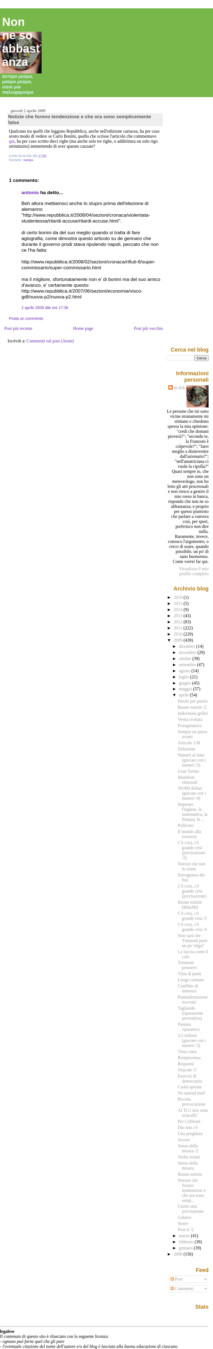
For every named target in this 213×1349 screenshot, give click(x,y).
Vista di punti (189, 973)
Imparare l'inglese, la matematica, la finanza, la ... (192, 812)
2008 (179, 1254)
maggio (186, 688)
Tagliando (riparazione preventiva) (190, 1013)
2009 (179, 640)
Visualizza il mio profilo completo (194, 571)
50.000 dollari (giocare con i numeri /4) (192, 793)
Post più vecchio (148, 328)
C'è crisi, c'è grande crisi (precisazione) (192, 891)
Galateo (184, 1217)
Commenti (182, 1288)
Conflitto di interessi (188, 988)
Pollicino (186, 825)
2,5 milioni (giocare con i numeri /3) (192, 1040)
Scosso (184, 1139)
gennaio (186, 1248)
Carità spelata (190, 1086)
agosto (185, 670)
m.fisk (179, 387)
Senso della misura (188, 1165)
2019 (179, 597)
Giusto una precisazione (191, 1209)
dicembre (187, 646)
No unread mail (191, 1093)
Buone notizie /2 (192, 707)
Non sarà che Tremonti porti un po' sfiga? (192, 940)
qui (11, 141)
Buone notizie (190, 1174)
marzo (185, 1235)
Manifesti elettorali (187, 780)
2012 (179, 621)
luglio (184, 676)
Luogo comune (191, 979)
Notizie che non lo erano (192, 866)
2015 (179, 603)
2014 (179, 609)
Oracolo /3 (187, 1070)
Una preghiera (190, 1133)
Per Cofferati (189, 1121)
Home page (83, 328)
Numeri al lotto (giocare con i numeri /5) (192, 760)
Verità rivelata (190, 719)
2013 (179, 615)
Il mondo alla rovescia (189, 834)
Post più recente (18, 328)
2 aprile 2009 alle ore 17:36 (44, 307)
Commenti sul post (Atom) (50, 341)
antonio (30, 192)
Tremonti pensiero (187, 965)
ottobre (185, 658)
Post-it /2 (186, 1229)
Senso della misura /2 (188, 1148)
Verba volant (189, 1157)
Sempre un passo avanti (192, 734)
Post (176, 1279)
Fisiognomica (190, 725)
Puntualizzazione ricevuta (192, 999)
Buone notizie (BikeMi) (190, 905)
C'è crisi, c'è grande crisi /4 (192, 927)
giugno (185, 683)
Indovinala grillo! (193, 713)
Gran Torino (188, 771)
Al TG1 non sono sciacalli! (193, 1113)
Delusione (187, 749)
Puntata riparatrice (189, 1027)
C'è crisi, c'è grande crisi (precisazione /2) (191, 850)
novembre (188, 652)
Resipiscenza (189, 1057)
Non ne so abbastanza (21, 41)
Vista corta (187, 1051)
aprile (184, 695)
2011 (178, 628)
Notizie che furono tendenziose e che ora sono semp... (192, 1190)
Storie (183, 1223)
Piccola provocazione (192, 1101)
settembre (188, 664)
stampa (28, 160)
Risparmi (186, 1063)
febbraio (186, 1241)
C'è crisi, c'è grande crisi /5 (192, 916)
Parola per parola (192, 701)
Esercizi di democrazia (190, 1078)
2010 (179, 634)
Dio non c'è (188, 1127)
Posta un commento (26, 318)
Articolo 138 (189, 742)
